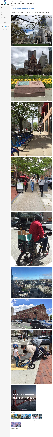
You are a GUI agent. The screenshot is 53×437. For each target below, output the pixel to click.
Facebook (7, 26)
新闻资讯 (17, 1)
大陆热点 (3, 12)
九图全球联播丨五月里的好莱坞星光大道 (37, 417)
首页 (2, 7)
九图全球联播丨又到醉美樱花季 (16, 426)
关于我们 (3, 22)
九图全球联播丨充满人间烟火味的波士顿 (23, 4)
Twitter (2, 26)
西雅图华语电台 (5, 29)
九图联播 (3, 17)
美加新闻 (3, 9)
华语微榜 (3, 14)
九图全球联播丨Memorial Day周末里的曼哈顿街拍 (16, 417)
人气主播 (3, 19)
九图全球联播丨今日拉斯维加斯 (26, 417)
